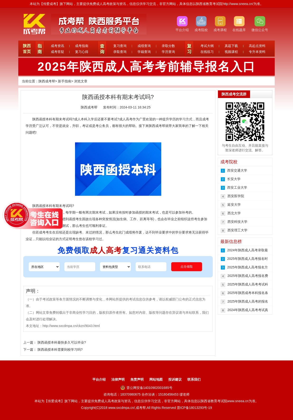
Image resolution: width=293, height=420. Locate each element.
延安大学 (234, 204)
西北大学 (234, 213)
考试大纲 (207, 46)
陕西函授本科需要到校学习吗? (60, 349)
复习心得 (81, 52)
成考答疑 (57, 52)
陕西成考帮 (46, 81)
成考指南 (81, 46)
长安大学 (234, 179)
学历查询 (168, 52)
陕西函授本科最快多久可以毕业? (62, 342)
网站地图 (156, 379)
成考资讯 (57, 46)
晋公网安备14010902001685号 (146, 388)
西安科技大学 (237, 222)
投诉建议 (175, 379)
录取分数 (168, 46)
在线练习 (207, 52)
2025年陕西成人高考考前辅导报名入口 (146, 66)
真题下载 (231, 46)
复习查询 (120, 46)
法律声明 (118, 379)
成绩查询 (144, 46)
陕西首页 (27, 49)
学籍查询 (144, 52)
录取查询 (120, 52)
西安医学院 (235, 196)
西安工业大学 (237, 187)
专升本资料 (257, 52)
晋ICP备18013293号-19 (194, 408)
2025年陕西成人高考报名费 (247, 276)
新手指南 (64, 81)
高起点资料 (257, 46)
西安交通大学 (237, 170)
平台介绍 (99, 379)
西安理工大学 (237, 230)
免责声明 (137, 379)
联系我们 (194, 379)
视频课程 (231, 52)
